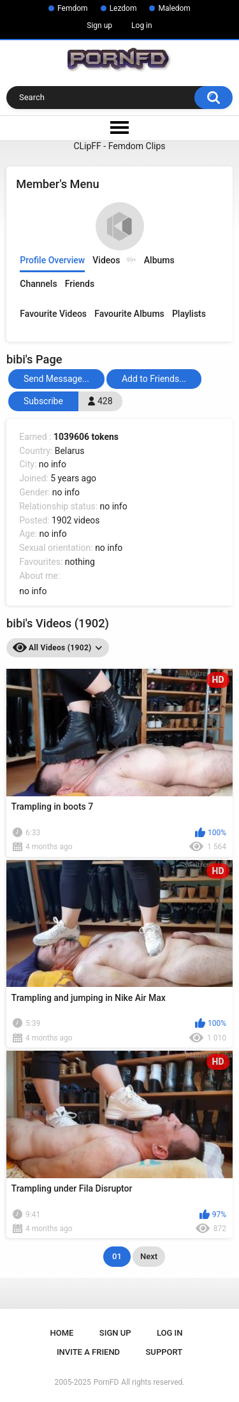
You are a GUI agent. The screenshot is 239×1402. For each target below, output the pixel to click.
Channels (38, 284)
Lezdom (123, 8)
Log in (141, 25)
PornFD (106, 1382)
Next (148, 1256)
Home (62, 1333)
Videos (114, 260)
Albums (159, 260)
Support (164, 1352)
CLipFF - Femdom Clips (119, 146)
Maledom (174, 8)
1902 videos (76, 520)
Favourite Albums (129, 314)
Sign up (99, 25)
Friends (79, 284)
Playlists (189, 314)
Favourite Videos (53, 314)
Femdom (72, 8)
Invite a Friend (88, 1352)
